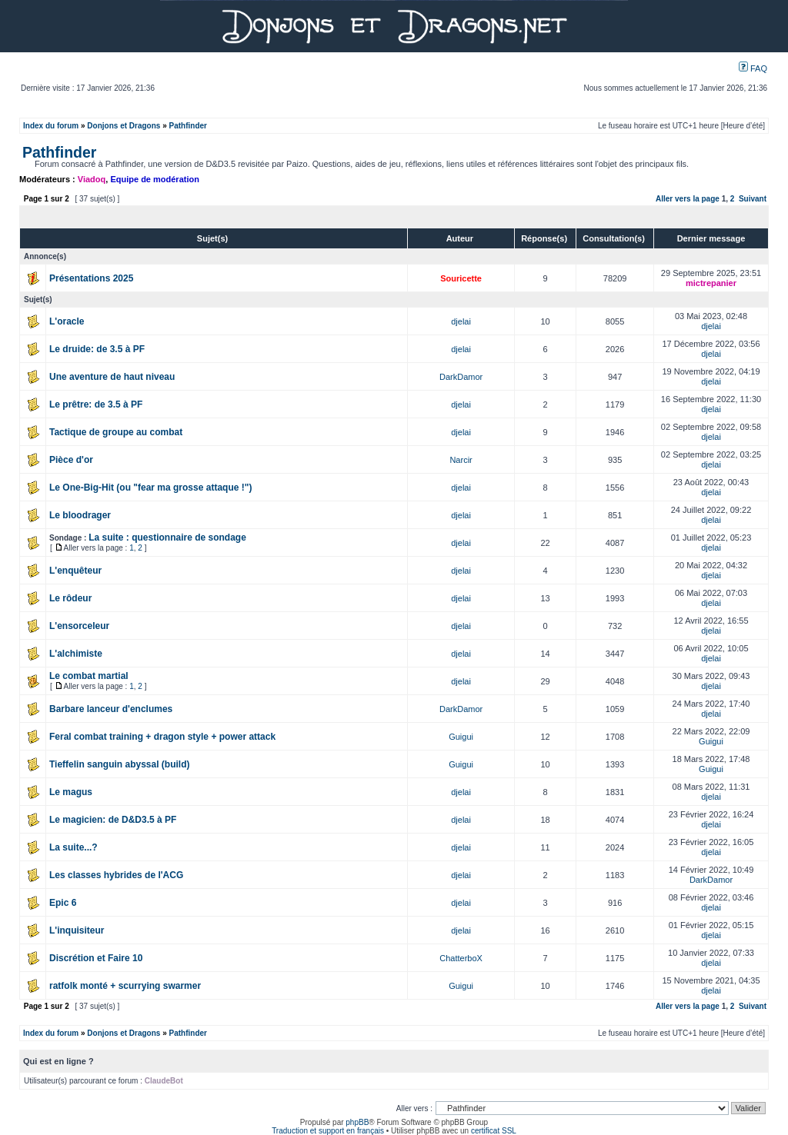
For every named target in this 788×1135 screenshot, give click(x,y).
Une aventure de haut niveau (112, 376)
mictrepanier (711, 283)
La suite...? (73, 847)
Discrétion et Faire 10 (95, 958)
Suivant (752, 199)
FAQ (753, 68)
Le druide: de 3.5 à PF (97, 349)
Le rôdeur (70, 598)
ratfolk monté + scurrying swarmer (125, 985)
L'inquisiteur (77, 930)
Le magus (70, 792)
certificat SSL (493, 1131)
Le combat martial (89, 676)
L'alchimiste (75, 653)
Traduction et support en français (328, 1131)
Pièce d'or (71, 459)
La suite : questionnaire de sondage (167, 537)
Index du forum (50, 125)
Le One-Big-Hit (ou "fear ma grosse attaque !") (150, 487)
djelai (461, 321)
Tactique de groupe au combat (115, 432)
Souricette (461, 278)
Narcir (460, 459)
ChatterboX (460, 958)
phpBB (357, 1122)
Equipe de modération (154, 179)
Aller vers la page (689, 199)
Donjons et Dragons (123, 125)
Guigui (461, 736)
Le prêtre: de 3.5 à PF (95, 404)
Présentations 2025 (91, 278)
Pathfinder (188, 125)
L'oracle (67, 321)
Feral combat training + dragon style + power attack (162, 736)
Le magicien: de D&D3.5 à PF (112, 819)
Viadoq (91, 179)
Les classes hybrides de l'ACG (116, 875)
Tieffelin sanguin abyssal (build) (119, 764)
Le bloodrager (80, 515)
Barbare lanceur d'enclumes (110, 709)
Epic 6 (62, 902)
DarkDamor (460, 376)
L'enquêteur (75, 570)
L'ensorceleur (79, 626)
